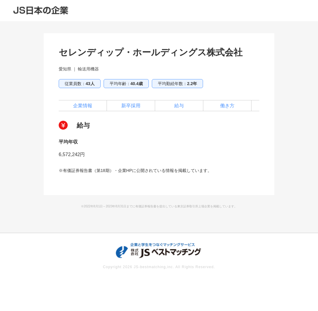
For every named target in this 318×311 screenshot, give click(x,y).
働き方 (227, 105)
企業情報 (82, 105)
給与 (179, 105)
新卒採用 (130, 105)
